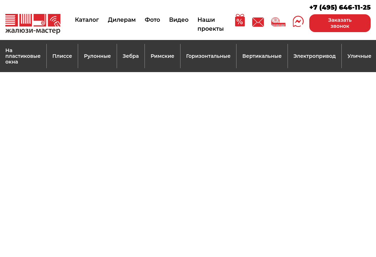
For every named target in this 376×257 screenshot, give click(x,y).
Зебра (131, 56)
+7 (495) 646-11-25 (340, 7)
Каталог (87, 19)
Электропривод (315, 56)
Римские (162, 56)
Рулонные (97, 56)
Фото (152, 19)
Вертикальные (261, 56)
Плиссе (62, 56)
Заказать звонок (340, 23)
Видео (179, 19)
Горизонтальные (208, 56)
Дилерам (122, 19)
